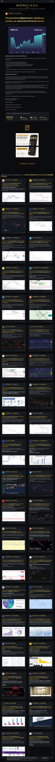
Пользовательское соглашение (27, 759)
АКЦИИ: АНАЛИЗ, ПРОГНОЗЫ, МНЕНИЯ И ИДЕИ (16, 10)
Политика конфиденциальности (13, 759)
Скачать (7, 104)
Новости (3, 10)
